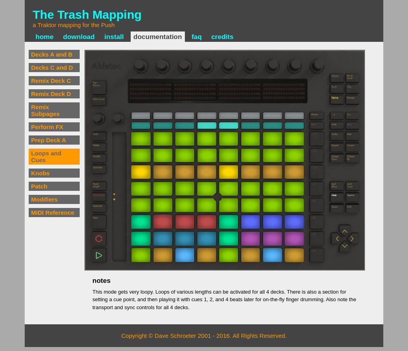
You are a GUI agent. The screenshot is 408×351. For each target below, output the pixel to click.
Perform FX (47, 127)
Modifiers (44, 199)
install (114, 37)
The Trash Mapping (87, 14)
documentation (157, 37)
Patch (39, 186)
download (78, 37)
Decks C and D (52, 67)
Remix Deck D (51, 93)
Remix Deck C (51, 80)
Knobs (40, 173)
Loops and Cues (46, 156)
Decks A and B (52, 54)
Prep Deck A (48, 140)
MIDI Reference (52, 212)
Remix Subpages (45, 110)
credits (222, 37)
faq (197, 37)
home (44, 37)
